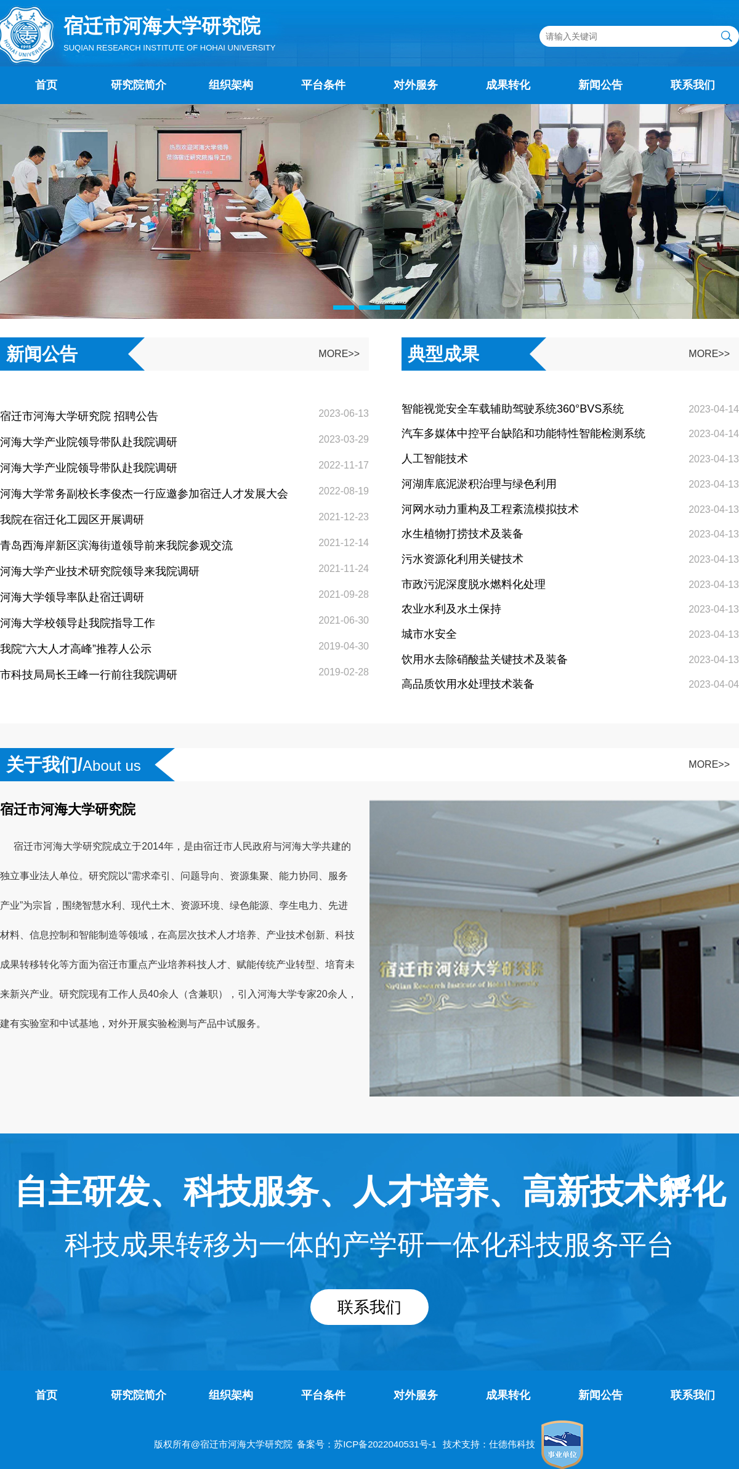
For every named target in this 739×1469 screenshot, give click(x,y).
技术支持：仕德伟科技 (489, 1444)
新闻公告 (600, 85)
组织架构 (231, 85)
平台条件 (323, 85)
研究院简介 (138, 85)
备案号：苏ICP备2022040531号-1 (367, 1444)
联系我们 (693, 85)
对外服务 (416, 85)
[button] (343, 307)
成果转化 (508, 85)
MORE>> (339, 353)
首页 (46, 85)
